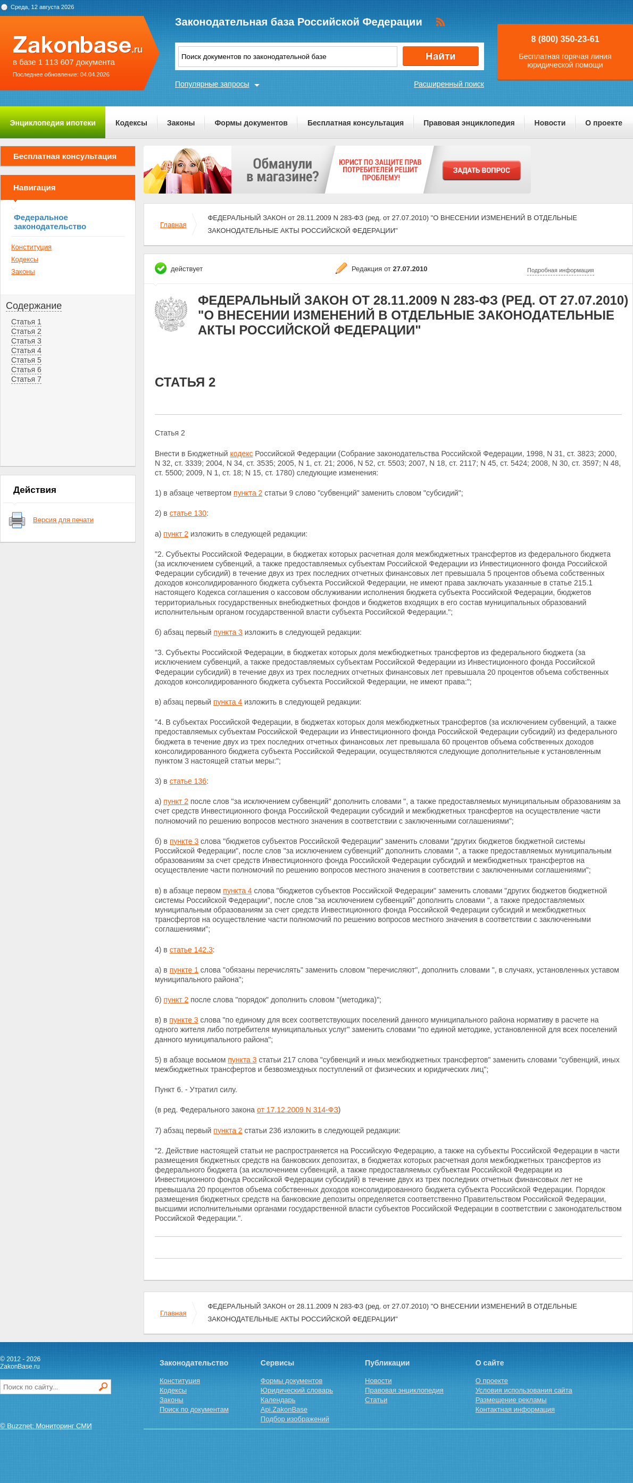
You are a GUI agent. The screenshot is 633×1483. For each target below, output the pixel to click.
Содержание (34, 305)
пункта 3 (228, 632)
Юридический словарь (297, 1390)
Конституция (31, 247)
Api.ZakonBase (284, 1409)
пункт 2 (175, 534)
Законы (181, 123)
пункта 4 (227, 702)
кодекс (241, 453)
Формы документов (251, 123)
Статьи (376, 1400)
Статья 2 (26, 331)
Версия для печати (63, 520)
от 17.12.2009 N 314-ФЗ (297, 1109)
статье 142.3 (191, 949)
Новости (550, 123)
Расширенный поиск (449, 84)
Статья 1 (26, 321)
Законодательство (194, 1363)
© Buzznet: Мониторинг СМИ (46, 1426)
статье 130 (188, 513)
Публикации (387, 1363)
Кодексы (131, 123)
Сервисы (277, 1363)
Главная (173, 225)
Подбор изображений (295, 1419)
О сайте (490, 1363)
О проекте (603, 123)
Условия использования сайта (524, 1390)
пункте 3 (184, 841)
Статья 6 (26, 369)
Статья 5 (26, 360)
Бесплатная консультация (355, 123)
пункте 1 (184, 970)
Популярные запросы (212, 84)
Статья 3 (26, 341)
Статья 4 (26, 350)
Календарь (278, 1400)
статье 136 (188, 781)
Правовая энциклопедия (468, 123)
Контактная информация (515, 1409)
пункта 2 (248, 493)
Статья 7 (26, 379)
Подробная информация (560, 270)
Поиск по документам (194, 1409)
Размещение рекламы (511, 1400)
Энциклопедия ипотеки (53, 123)
